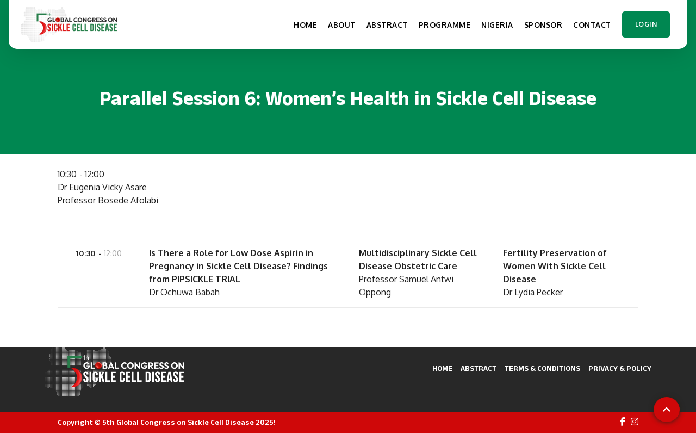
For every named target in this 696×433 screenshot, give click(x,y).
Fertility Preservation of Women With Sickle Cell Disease (555, 266)
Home (442, 368)
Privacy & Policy (619, 368)
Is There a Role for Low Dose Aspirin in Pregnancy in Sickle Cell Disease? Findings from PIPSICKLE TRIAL (238, 266)
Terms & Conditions (542, 368)
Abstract (478, 368)
